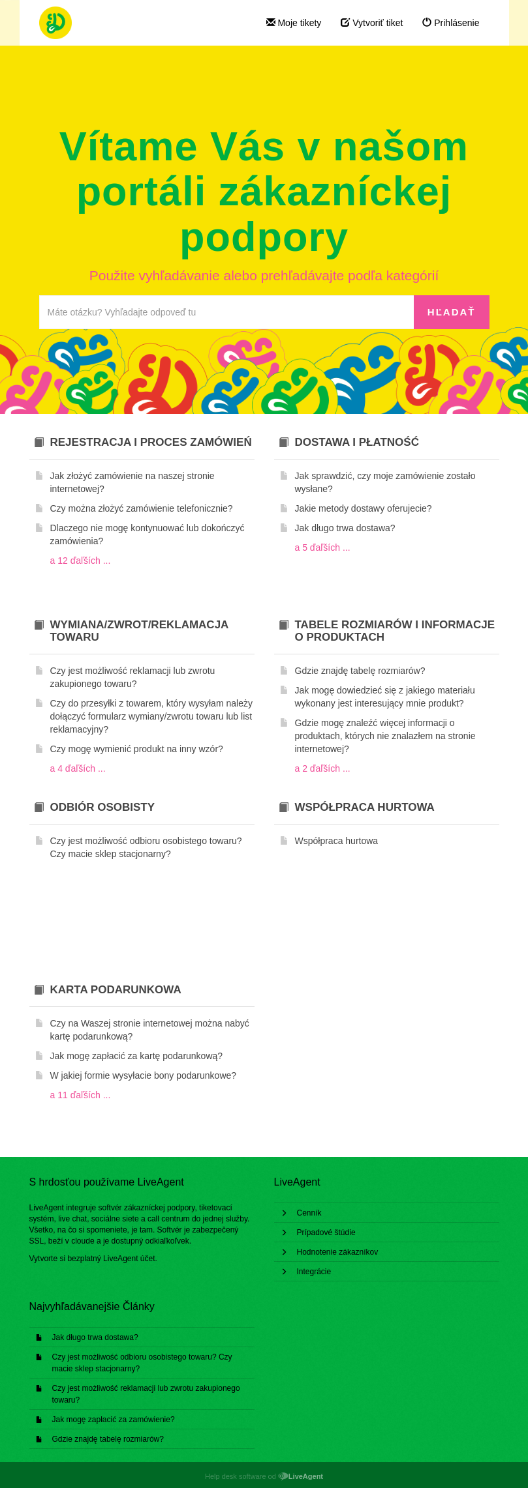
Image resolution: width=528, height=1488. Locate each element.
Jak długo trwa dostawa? (95, 1337)
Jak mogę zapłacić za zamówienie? (113, 1419)
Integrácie (314, 1271)
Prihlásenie (450, 23)
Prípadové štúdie (326, 1232)
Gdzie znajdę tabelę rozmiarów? (108, 1439)
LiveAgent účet (129, 1258)
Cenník (309, 1213)
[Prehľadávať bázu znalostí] (226, 312)
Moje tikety (294, 23)
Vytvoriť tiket (372, 23)
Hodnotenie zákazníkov (338, 1252)
